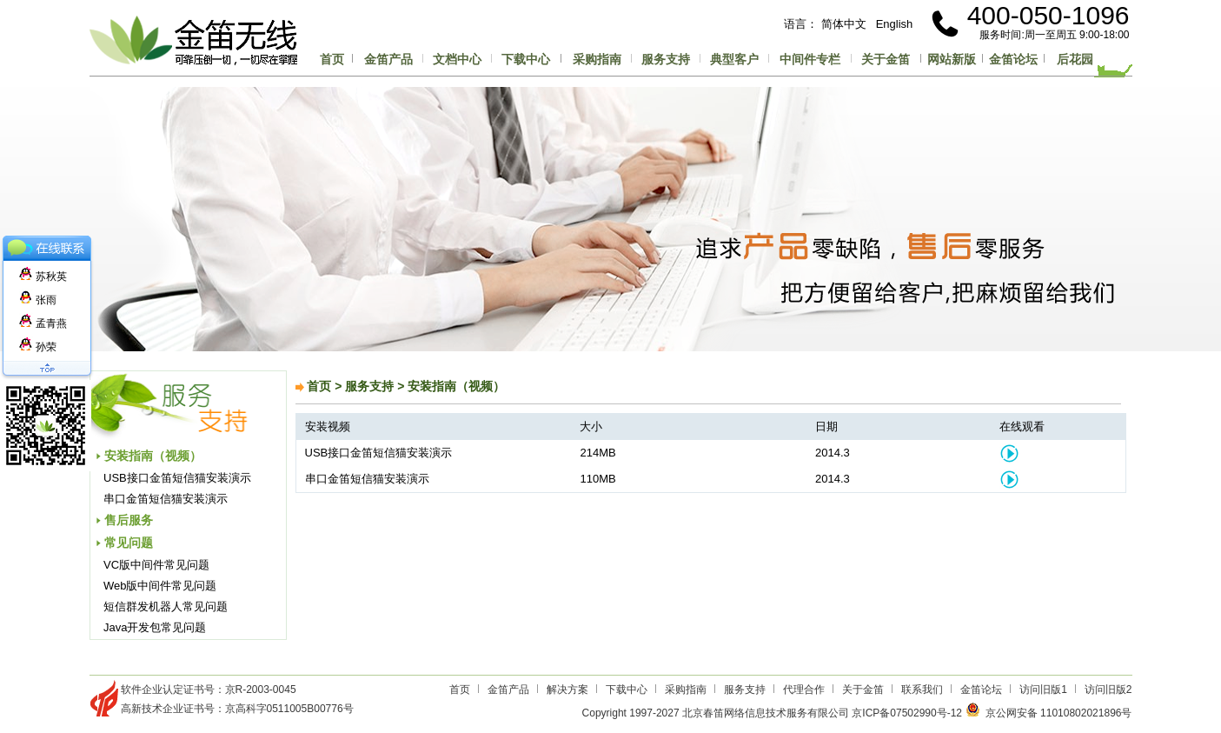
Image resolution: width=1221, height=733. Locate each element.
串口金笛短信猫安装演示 (165, 498)
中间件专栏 (810, 59)
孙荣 (37, 347)
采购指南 (597, 59)
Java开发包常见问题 (154, 627)
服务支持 (665, 59)
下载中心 (525, 59)
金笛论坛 (1013, 59)
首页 (332, 59)
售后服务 (128, 520)
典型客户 (734, 59)
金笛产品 (388, 59)
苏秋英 (43, 276)
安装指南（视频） (153, 456)
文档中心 (457, 59)
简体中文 (843, 23)
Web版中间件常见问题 (160, 585)
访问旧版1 (1043, 689)
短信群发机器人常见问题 (165, 606)
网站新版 (951, 59)
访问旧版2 (1108, 689)
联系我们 (922, 689)
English (894, 23)
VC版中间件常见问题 (156, 564)
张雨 (37, 300)
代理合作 (804, 689)
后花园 (1075, 59)
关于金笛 (885, 59)
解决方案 (567, 689)
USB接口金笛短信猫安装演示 (177, 477)
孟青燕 (43, 323)
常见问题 (128, 543)
